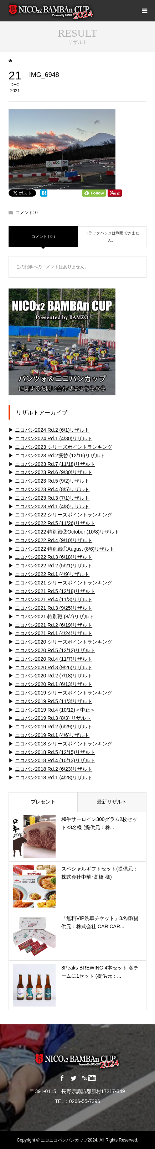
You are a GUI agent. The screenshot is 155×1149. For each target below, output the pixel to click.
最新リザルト (112, 802)
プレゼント (43, 802)
